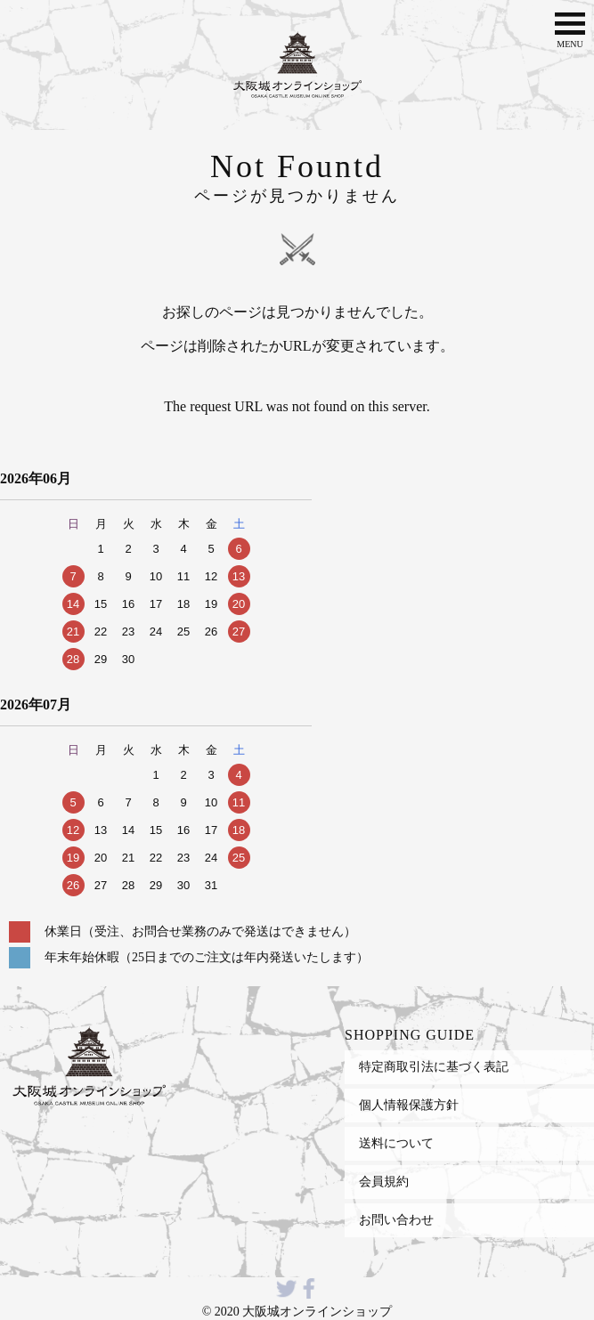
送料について (396, 1143)
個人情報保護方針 (409, 1104)
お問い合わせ (396, 1219)
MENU (570, 28)
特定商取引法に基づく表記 (434, 1066)
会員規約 (384, 1181)
